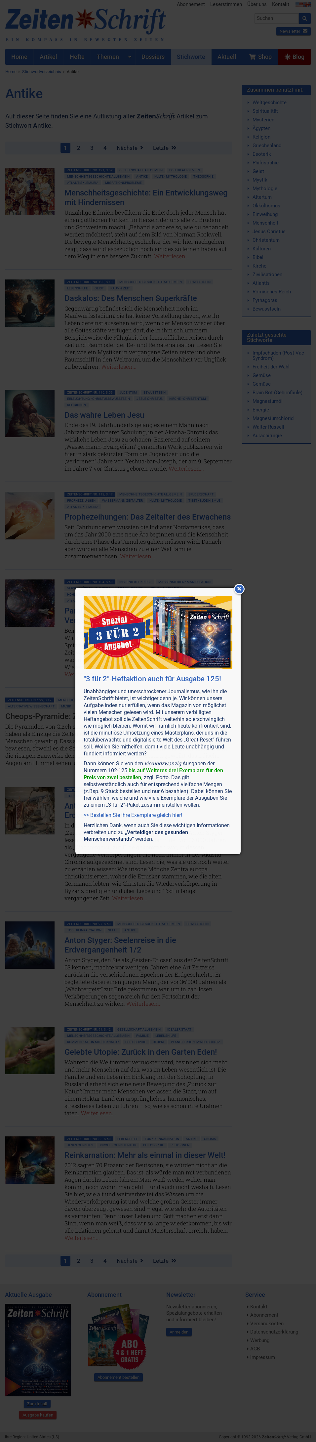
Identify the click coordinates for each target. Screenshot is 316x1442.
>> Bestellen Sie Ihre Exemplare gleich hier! (133, 815)
